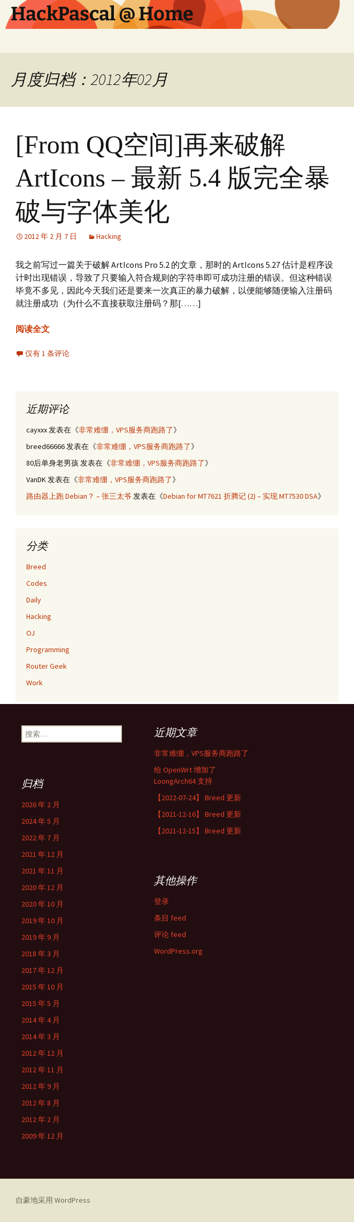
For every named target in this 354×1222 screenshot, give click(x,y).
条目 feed (170, 918)
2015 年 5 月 (40, 1003)
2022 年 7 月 (40, 837)
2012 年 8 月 (40, 1103)
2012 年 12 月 (42, 1053)
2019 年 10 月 (42, 920)
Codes (36, 583)
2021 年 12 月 (42, 854)
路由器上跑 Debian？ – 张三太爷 (79, 496)
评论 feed (170, 934)
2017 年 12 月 (42, 970)
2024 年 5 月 (40, 821)
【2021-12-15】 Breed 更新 (197, 831)
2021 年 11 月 (42, 871)
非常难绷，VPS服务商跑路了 (126, 430)
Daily (33, 600)
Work (34, 682)
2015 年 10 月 (42, 987)
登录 (161, 901)
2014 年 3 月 (40, 1036)
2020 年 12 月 (42, 887)
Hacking (108, 236)
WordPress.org (178, 951)
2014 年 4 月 (40, 1020)
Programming (48, 649)
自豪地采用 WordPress (53, 1200)
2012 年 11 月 (42, 1069)
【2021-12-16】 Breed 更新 (197, 814)
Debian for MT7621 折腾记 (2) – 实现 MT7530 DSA (240, 496)
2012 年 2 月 (40, 1119)
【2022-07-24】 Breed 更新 (197, 797)
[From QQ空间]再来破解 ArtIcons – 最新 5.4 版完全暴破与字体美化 (173, 178)
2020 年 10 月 (42, 904)
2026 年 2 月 (40, 804)
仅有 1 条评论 (47, 353)
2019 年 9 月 (40, 937)
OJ (30, 633)
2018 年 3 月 (40, 953)
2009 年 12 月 (42, 1136)
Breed (36, 566)
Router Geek (46, 666)
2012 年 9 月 (40, 1086)
